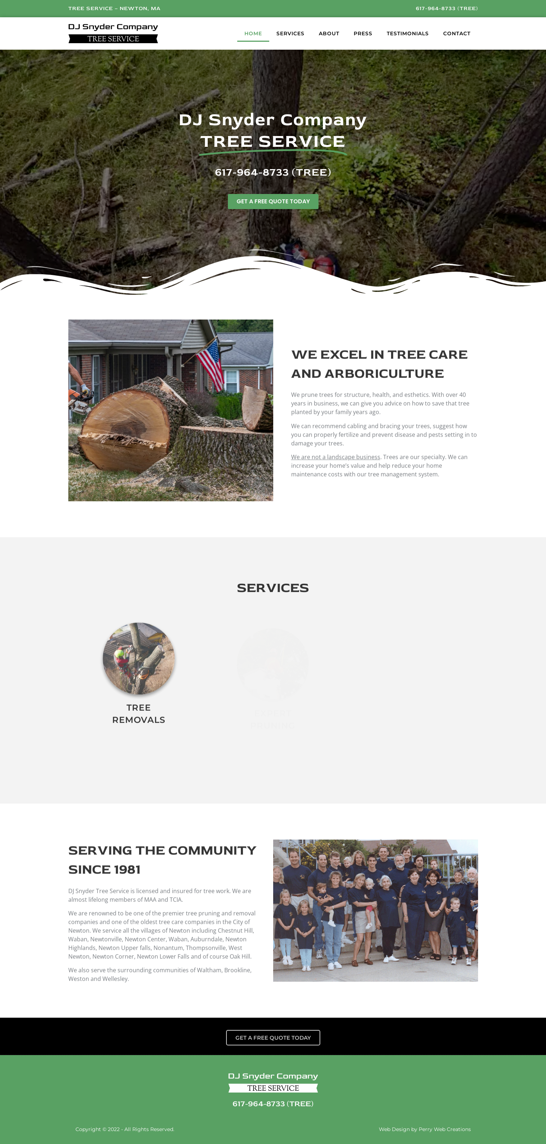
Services (290, 33)
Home (253, 33)
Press (363, 33)
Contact (457, 33)
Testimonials (408, 33)
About (329, 33)
